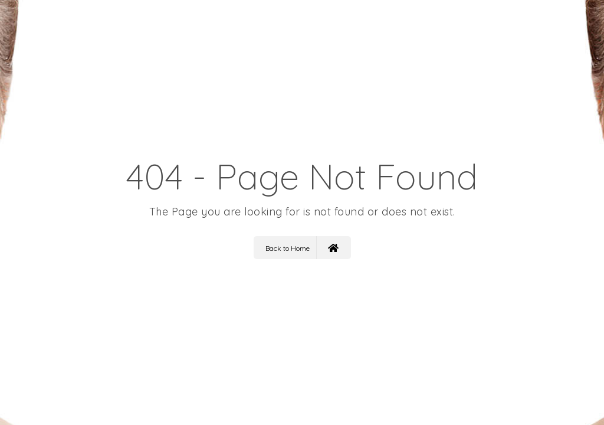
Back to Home (302, 247)
